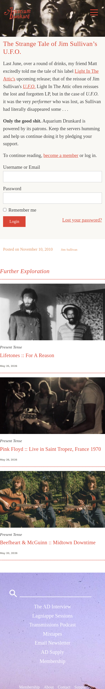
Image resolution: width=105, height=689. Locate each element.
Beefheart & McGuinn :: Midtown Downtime (48, 542)
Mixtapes (52, 634)
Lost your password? (82, 220)
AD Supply (52, 652)
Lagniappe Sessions (52, 616)
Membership (52, 661)
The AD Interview (52, 606)
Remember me (22, 210)
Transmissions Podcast (52, 624)
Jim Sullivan (69, 249)
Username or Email (21, 167)
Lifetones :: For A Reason (27, 355)
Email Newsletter (52, 643)
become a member (60, 155)
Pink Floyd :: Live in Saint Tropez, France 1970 (50, 449)
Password (12, 188)
